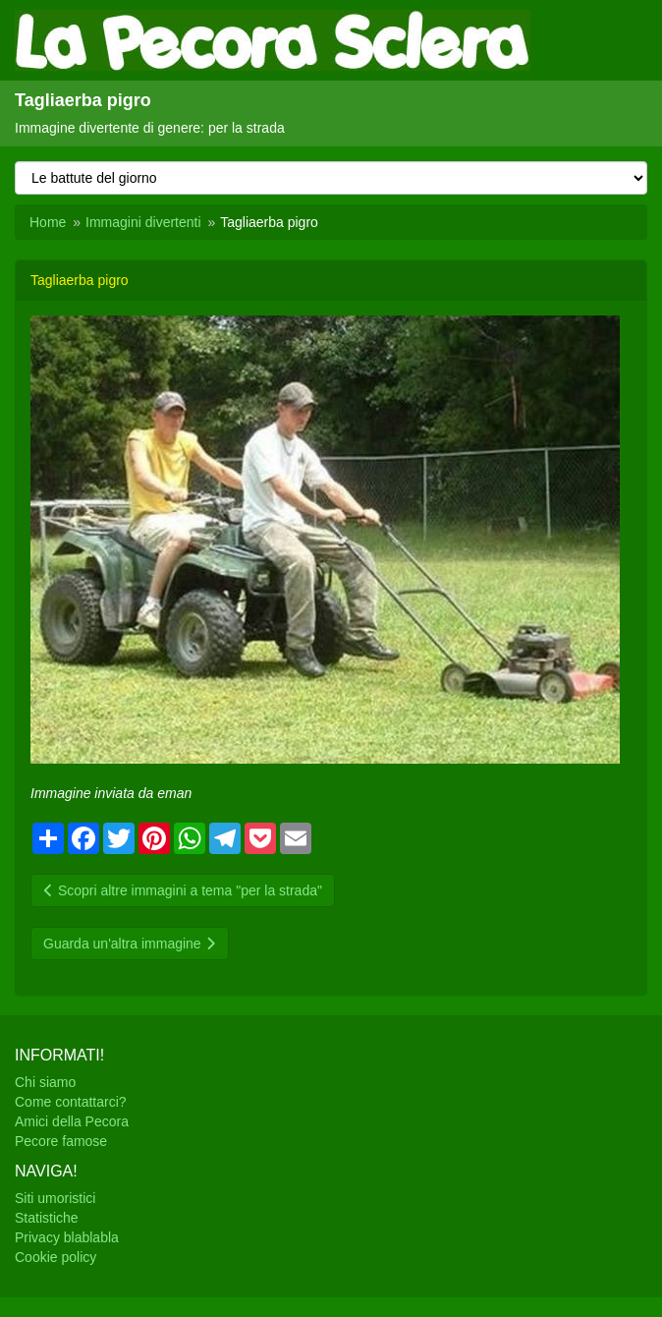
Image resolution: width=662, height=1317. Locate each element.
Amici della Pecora (72, 1121)
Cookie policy (55, 1257)
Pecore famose (61, 1141)
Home (47, 222)
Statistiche (47, 1218)
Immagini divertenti (143, 222)
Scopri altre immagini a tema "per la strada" (182, 890)
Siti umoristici (55, 1198)
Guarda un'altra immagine (129, 943)
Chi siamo (45, 1082)
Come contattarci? (71, 1102)
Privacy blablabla (67, 1237)
